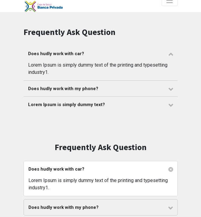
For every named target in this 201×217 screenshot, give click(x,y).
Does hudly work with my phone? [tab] (63, 88)
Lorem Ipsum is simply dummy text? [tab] (66, 104)
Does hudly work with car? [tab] (56, 53)
